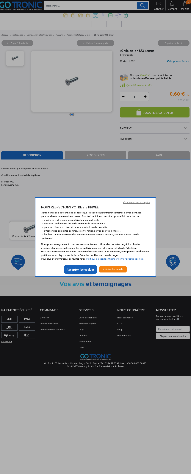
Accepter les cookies (80, 269)
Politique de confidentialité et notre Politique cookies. (114, 258)
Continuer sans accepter (136, 202)
